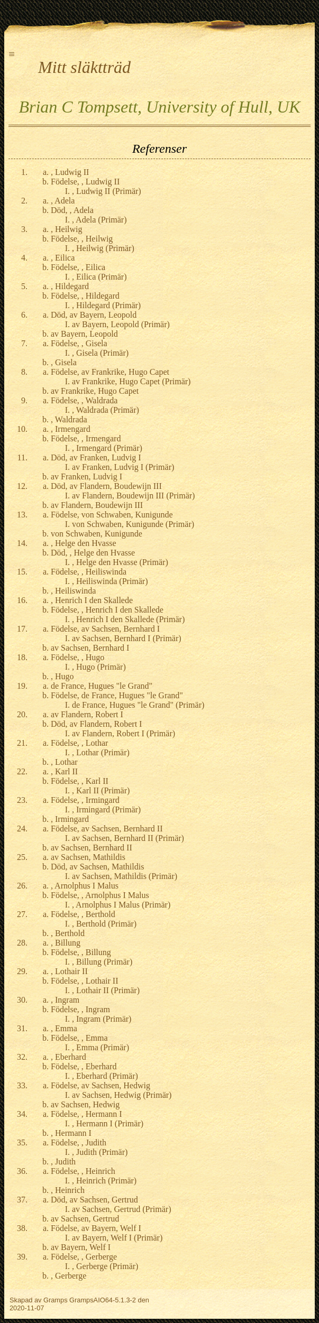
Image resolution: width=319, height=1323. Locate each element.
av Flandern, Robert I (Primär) (123, 733)
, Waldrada (69, 419)
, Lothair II (69, 971)
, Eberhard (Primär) (105, 1075)
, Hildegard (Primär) (106, 305)
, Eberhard (68, 1056)
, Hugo (62, 676)
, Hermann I (71, 1132)
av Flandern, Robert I (87, 714)
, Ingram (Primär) (101, 1018)
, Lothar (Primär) (101, 752)
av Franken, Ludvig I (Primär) (123, 466)
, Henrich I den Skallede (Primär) (128, 619)
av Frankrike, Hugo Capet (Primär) (131, 381)
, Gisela (64, 362)
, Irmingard (70, 819)
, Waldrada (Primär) (105, 409)
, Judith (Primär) (99, 1152)
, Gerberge (68, 1275)
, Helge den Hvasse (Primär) (120, 562)
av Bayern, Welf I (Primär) (117, 1237)
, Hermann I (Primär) (107, 1123)
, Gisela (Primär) (100, 352)
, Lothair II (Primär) (106, 990)
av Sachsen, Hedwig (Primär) (121, 1094)
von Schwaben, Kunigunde (96, 533)
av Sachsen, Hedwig (85, 1104)
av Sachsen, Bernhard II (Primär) (128, 838)
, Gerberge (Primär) (105, 1266)
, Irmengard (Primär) (107, 447)
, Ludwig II (70, 172)
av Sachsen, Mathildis (88, 857)
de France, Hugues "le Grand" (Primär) (138, 704)
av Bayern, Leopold (84, 333)
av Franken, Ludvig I (86, 476)
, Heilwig (67, 229)
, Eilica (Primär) (99, 276)
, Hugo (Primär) (99, 666)
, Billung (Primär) (102, 961)
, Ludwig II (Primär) (106, 191)
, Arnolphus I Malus (85, 885)
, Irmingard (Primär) (106, 809)
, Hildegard (70, 286)
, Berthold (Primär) (104, 923)
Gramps (55, 1300)
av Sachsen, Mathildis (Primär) (124, 876)
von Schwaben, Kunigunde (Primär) (133, 524)
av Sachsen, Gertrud (85, 1218)
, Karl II (64, 771)
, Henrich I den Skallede (92, 600)
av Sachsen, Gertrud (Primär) (121, 1209)
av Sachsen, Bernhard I (90, 647)
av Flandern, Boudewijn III (97, 505)
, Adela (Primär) (99, 219)
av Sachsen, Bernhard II (91, 847)
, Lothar (64, 761)
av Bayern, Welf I (81, 1247)
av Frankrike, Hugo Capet (95, 390)
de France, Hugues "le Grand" (101, 685)
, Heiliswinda (73, 590)
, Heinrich (68, 1190)
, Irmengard (70, 428)
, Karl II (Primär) (101, 790)
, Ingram (65, 999)
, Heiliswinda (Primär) (110, 581)
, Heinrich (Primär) (104, 1180)
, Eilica (63, 257)
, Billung (65, 942)
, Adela (63, 200)
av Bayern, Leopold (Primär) (121, 324)
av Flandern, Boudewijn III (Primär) (133, 495)
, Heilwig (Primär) (103, 248)
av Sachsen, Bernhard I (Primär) (126, 638)
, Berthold (68, 933)
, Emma (64, 1028)
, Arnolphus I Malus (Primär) (121, 904)
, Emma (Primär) (100, 1047)
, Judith (63, 1161)
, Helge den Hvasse (83, 543)
